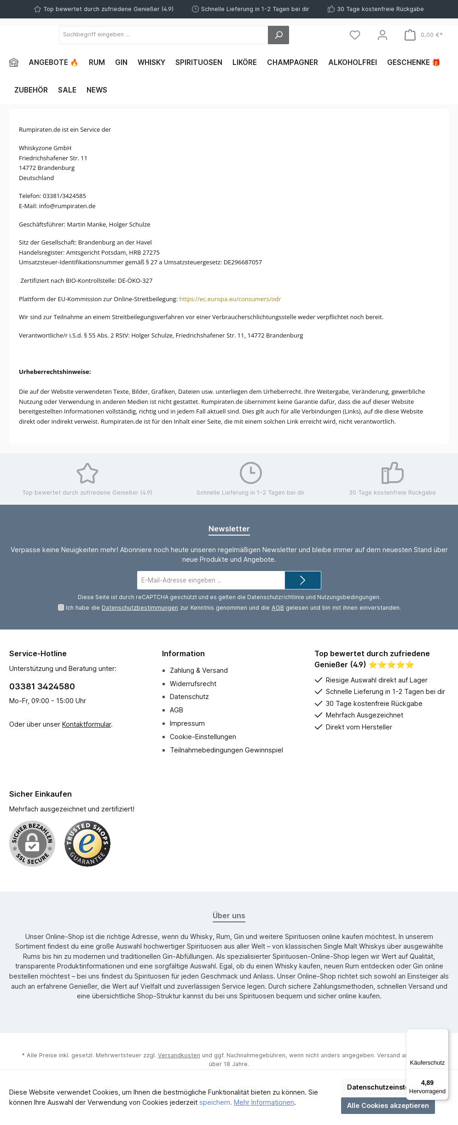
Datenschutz (189, 726)
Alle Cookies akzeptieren (388, 1105)
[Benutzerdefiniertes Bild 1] (87, 873)
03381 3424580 (42, 716)
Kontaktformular (86, 753)
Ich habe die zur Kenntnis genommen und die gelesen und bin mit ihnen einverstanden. (233, 637)
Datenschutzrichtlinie (275, 626)
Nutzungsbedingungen (348, 626)
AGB (278, 637)
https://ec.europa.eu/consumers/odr (230, 328)
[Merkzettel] (354, 49)
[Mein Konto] (382, 49)
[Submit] (302, 609)
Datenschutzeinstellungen (390, 1087)
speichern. (215, 1102)
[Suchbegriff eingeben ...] (214, 49)
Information (183, 682)
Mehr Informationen (264, 1102)
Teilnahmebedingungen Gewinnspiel (226, 779)
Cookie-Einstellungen (203, 765)
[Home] (16, 92)
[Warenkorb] (424, 49)
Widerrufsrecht (193, 713)
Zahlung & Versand (199, 699)
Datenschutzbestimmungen (140, 637)
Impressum (187, 753)
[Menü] (443, 1034)
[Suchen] (309, 49)
